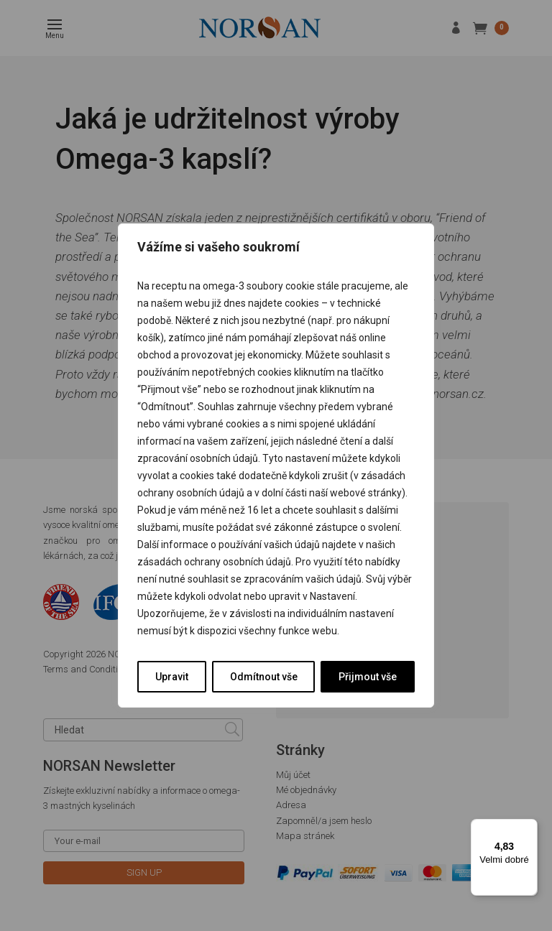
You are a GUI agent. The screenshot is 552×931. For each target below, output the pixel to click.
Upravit (171, 676)
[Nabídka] (529, 827)
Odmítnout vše (264, 676)
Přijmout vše (368, 676)
